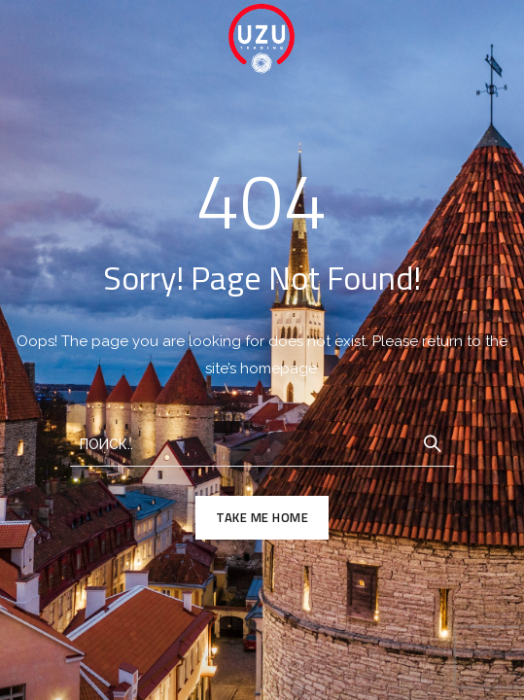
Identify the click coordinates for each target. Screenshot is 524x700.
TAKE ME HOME (262, 517)
